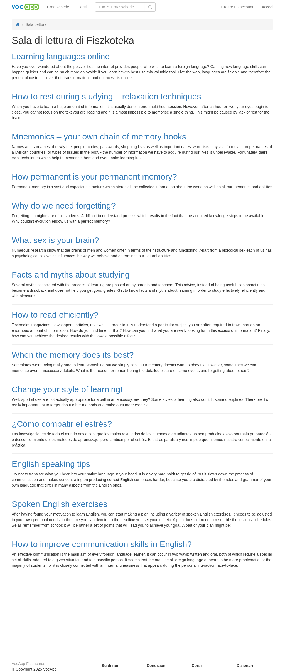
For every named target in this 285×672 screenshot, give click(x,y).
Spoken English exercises (59, 504)
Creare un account (237, 7)
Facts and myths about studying (71, 274)
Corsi (82, 7)
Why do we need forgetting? (64, 205)
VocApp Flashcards (28, 663)
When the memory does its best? (73, 354)
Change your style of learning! (67, 389)
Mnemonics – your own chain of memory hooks (99, 136)
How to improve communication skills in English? (102, 544)
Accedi (267, 7)
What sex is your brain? (55, 240)
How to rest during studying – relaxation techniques (106, 96)
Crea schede (58, 7)
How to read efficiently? (55, 314)
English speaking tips (51, 464)
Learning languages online (61, 56)
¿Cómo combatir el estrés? (62, 423)
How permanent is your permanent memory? (94, 176)
